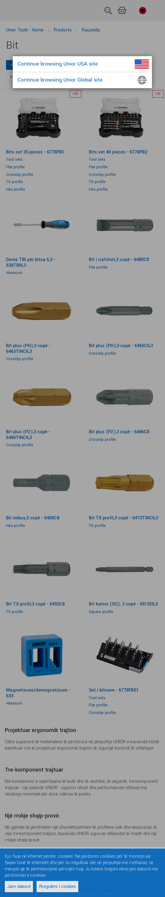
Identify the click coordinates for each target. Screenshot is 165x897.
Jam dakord (19, 886)
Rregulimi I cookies (57, 886)
